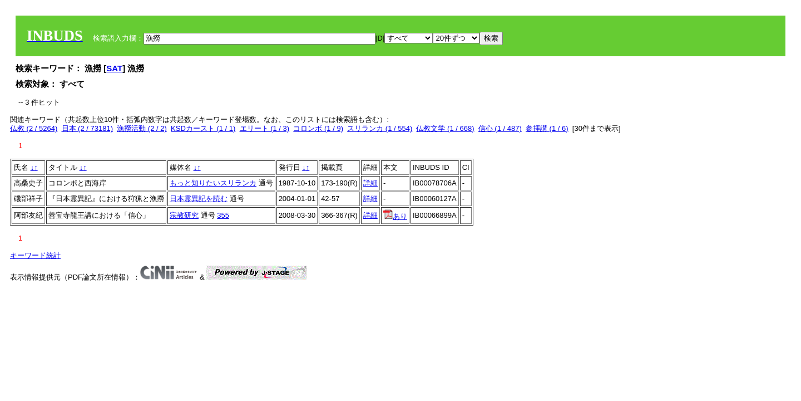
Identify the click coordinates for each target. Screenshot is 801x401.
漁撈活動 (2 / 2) (142, 128)
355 (223, 215)
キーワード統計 (35, 255)
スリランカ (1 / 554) (379, 128)
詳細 (370, 183)
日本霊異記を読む (199, 198)
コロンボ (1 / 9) (318, 128)
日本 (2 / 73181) (87, 128)
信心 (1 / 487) (500, 128)
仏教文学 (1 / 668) (445, 128)
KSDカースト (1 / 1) (203, 128)
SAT (114, 68)
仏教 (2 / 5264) (33, 128)
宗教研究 (184, 215)
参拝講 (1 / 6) (547, 128)
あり (395, 216)
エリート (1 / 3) (265, 128)
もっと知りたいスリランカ (213, 183)
